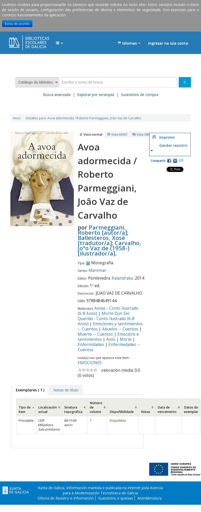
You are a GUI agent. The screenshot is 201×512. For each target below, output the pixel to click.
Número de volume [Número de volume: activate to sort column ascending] (96, 407)
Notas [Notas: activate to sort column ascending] (145, 412)
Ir (185, 82)
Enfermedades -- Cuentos (109, 347)
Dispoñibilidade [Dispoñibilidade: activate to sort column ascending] (122, 412)
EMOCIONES (90, 362)
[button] (59, 43)
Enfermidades (91, 344)
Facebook (169, 160)
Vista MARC (119, 134)
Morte (126, 339)
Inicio (17, 118)
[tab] (30, 390)
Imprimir (167, 137)
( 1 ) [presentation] (30, 390)
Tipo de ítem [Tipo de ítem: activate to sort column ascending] (25, 409)
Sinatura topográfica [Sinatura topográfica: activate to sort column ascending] (73, 409)
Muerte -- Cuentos (95, 334)
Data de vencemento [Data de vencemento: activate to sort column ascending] (167, 409)
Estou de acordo (17, 24)
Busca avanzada (56, 94)
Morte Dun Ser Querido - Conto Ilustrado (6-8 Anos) (106, 319)
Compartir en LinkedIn (175, 160)
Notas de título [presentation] (65, 390)
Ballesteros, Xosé (101, 240)
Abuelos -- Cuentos (120, 329)
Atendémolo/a (150, 498)
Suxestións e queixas (115, 498)
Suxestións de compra (139, 94)
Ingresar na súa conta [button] (168, 43)
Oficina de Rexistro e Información (66, 498)
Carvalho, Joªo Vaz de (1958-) (109, 248)
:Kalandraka (122, 278)
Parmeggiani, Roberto (102, 229)
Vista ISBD (144, 134)
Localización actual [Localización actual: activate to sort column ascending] (47, 409)
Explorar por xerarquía (95, 94)
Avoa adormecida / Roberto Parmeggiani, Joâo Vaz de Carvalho (83, 118)
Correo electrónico (181, 160)
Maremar (97, 270)
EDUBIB (22, 41)
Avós (110, 339)
